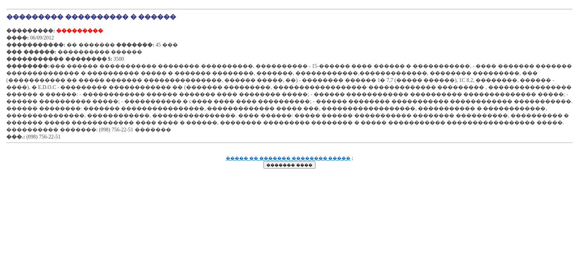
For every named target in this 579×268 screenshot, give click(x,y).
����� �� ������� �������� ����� (288, 158)
